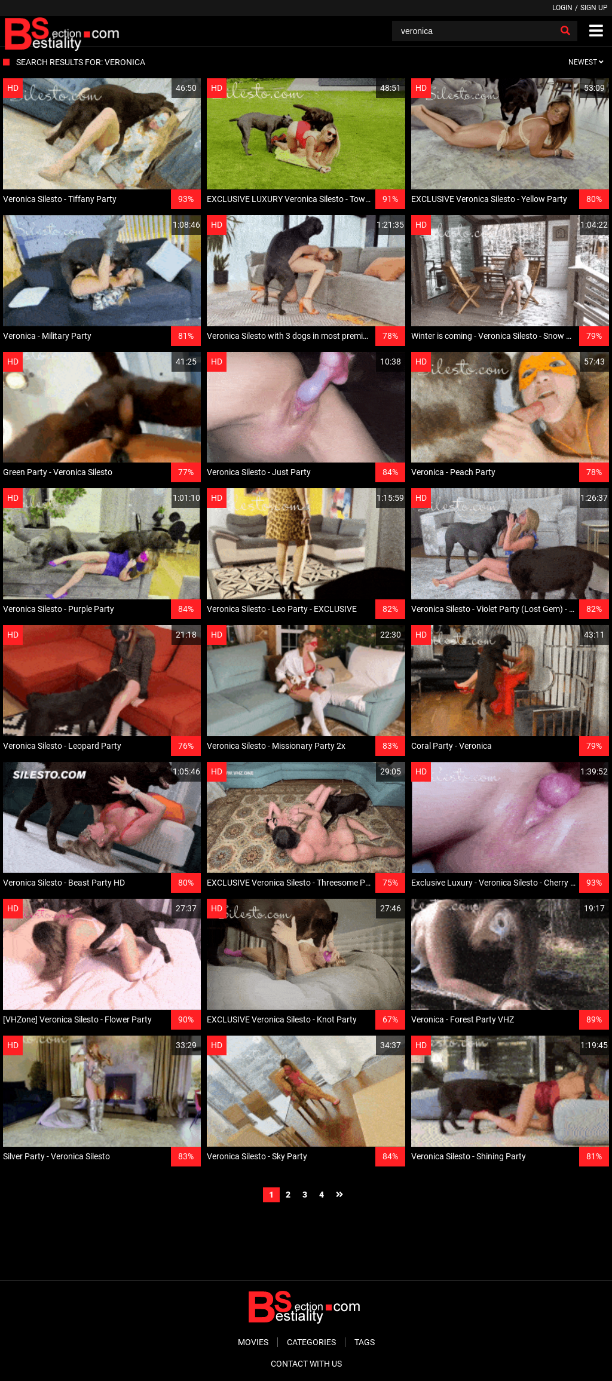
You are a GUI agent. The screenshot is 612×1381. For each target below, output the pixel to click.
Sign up (594, 8)
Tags (364, 1342)
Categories (311, 1342)
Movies (253, 1342)
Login (562, 8)
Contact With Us (306, 1363)
